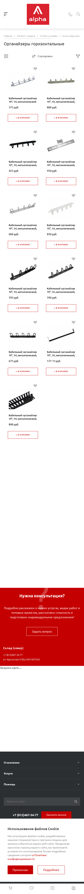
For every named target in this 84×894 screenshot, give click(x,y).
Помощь (9, 784)
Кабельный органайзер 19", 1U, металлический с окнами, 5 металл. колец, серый (23, 103)
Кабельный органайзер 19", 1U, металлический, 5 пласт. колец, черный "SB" (61, 293)
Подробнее (51, 870)
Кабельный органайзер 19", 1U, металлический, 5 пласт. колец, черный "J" (23, 293)
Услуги (8, 773)
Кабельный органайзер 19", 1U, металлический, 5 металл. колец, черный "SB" (23, 166)
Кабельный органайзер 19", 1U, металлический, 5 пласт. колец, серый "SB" (61, 230)
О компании (12, 762)
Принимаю (20, 870)
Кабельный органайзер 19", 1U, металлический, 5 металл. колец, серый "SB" (61, 103)
